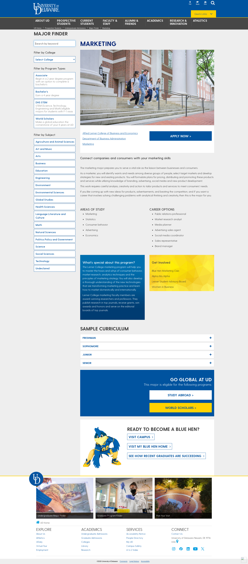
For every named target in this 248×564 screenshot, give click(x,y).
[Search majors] (54, 43)
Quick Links (200, 13)
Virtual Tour (41, 546)
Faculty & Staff (110, 22)
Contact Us (177, 533)
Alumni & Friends (131, 22)
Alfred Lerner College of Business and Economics (110, 133)
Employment (42, 550)
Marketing (106, 28)
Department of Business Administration (104, 138)
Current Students (87, 22)
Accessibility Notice (136, 533)
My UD (129, 541)
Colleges (85, 541)
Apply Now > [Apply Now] (180, 136)
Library (84, 546)
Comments (123, 561)
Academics (155, 20)
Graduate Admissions (91, 538)
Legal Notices (134, 561)
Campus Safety (133, 546)
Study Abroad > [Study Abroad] (181, 395)
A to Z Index (132, 550)
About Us (40, 533)
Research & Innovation (178, 22)
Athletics (200, 20)
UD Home (37, 28)
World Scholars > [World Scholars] (180, 408)
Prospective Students (66, 22)
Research (85, 550)
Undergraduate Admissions (75, 28)
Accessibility (145, 561)
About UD (42, 20)
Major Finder (94, 28)
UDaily (39, 541)
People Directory (134, 538)
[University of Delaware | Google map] (177, 541)
